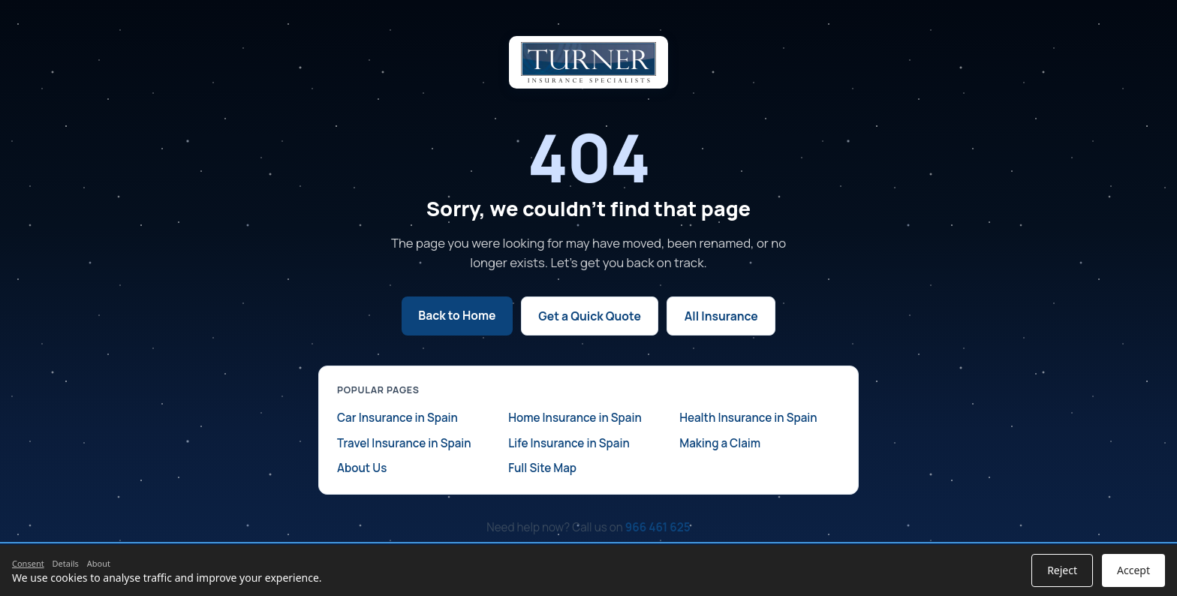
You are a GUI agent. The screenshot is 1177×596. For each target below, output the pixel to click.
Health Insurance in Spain (748, 418)
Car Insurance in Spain (397, 418)
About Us (362, 468)
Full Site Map (542, 468)
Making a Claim (719, 443)
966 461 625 (658, 527)
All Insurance (721, 316)
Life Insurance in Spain (569, 443)
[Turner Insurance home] (588, 62)
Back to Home (456, 315)
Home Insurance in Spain (575, 418)
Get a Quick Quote (589, 316)
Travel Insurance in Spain (404, 443)
